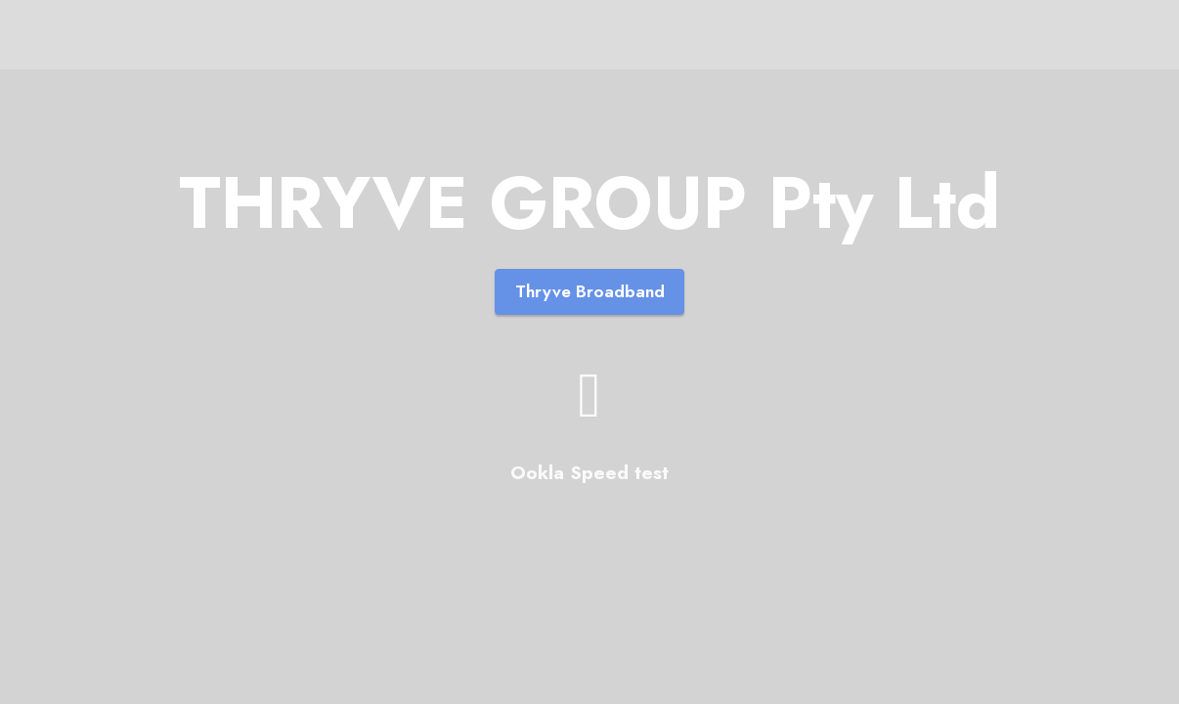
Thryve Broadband (590, 291)
